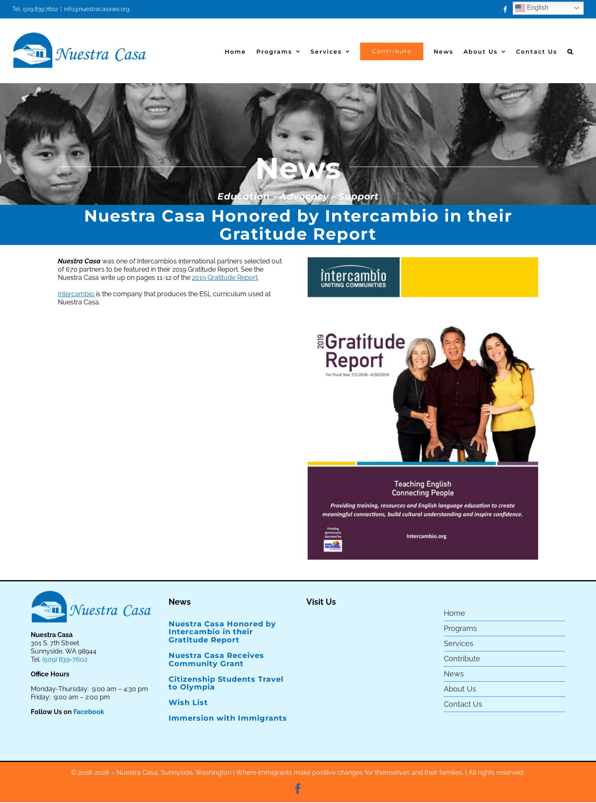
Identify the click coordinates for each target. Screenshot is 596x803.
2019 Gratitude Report (225, 277)
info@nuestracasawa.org (97, 9)
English (531, 8)
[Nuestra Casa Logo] (91, 593)
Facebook (88, 712)
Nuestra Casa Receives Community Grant (216, 659)
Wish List (188, 702)
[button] (570, 50)
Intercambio (76, 294)
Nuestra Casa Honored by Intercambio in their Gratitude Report (222, 632)
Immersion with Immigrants (228, 718)
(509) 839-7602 (64, 659)
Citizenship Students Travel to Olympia (226, 683)
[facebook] (297, 788)
